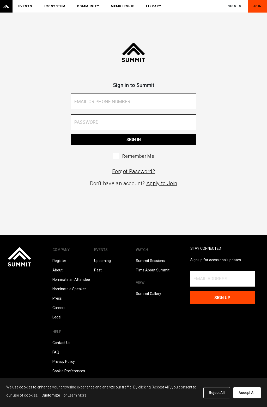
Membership (123, 6)
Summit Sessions (150, 261)
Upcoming (102, 261)
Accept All (247, 393)
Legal (56, 317)
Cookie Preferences (68, 371)
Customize (50, 395)
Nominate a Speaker (69, 289)
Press (57, 298)
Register (59, 261)
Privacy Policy (63, 361)
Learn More (77, 395)
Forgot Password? (133, 171)
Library (153, 6)
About (57, 270)
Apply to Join (161, 183)
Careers (58, 308)
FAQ (55, 352)
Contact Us (61, 343)
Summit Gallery (148, 294)
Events (25, 6)
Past (98, 270)
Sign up (222, 297)
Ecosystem (54, 6)
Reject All (217, 393)
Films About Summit (152, 270)
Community (88, 6)
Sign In (234, 6)
